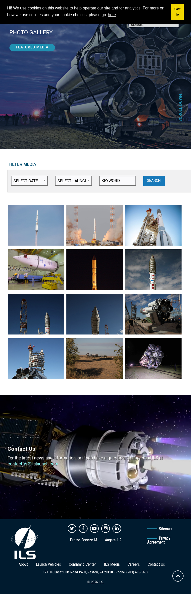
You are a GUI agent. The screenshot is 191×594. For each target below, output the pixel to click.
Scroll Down (180, 108)
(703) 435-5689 (137, 572)
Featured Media (32, 47)
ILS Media (112, 564)
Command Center (82, 564)
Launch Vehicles (48, 564)
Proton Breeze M (83, 540)
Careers (134, 564)
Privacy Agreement (158, 540)
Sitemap (165, 528)
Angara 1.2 (113, 540)
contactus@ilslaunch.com (32, 463)
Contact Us (156, 564)
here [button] (112, 15)
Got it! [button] (177, 12)
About (23, 564)
